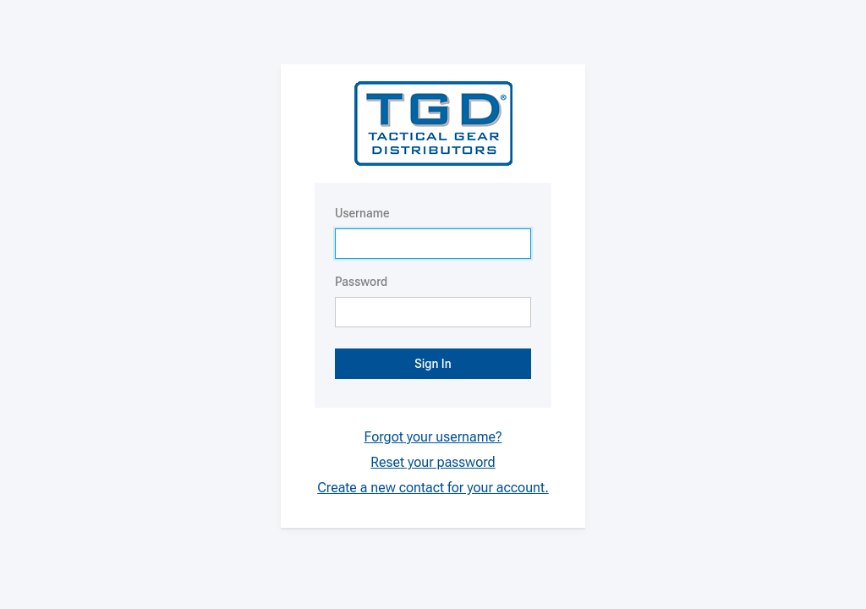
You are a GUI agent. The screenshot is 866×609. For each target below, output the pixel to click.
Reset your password (432, 462)
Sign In (432, 363)
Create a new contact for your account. (433, 488)
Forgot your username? (433, 437)
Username (362, 213)
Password (361, 281)
